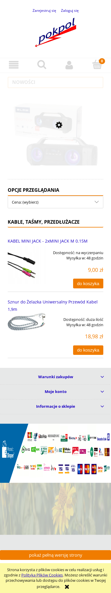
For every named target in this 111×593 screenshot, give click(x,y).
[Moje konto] (69, 65)
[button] (14, 65)
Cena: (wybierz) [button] (25, 202)
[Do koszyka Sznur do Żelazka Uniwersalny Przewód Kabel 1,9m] (88, 350)
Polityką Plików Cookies (42, 575)
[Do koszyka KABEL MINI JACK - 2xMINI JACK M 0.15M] (88, 283)
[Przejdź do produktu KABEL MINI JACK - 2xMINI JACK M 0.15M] (27, 265)
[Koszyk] (97, 64)
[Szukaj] (42, 64)
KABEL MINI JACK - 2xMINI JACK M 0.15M (48, 241)
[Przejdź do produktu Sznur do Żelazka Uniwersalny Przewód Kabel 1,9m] (27, 322)
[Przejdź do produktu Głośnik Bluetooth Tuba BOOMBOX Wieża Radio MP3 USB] (56, 149)
